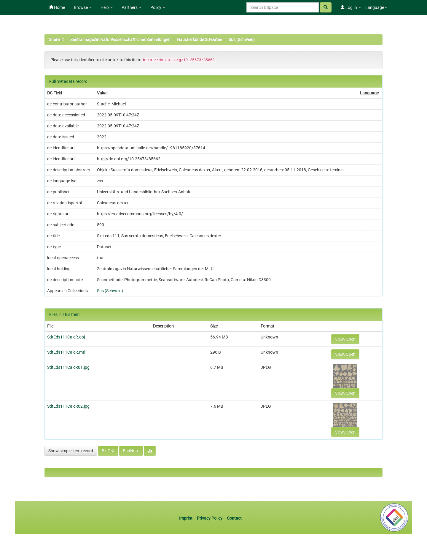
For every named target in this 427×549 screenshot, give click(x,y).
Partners (131, 7)
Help (107, 7)
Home (57, 7)
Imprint (186, 518)
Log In (350, 7)
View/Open (345, 339)
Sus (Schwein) (242, 39)
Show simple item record (70, 450)
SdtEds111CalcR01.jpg (68, 367)
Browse (83, 7)
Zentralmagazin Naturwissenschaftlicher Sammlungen (120, 39)
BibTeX (108, 450)
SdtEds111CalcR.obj (66, 337)
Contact (234, 518)
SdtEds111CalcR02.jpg (68, 406)
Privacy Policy (209, 518)
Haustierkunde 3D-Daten (199, 39)
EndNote (131, 450)
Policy (157, 7)
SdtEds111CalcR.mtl (66, 352)
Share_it (56, 39)
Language (376, 7)
